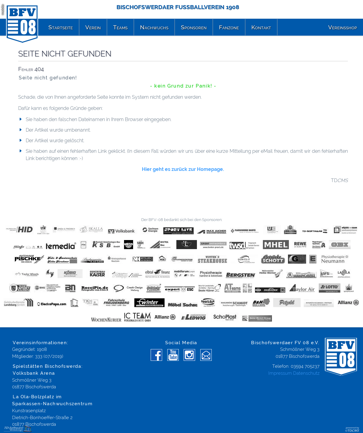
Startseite (60, 27)
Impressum (280, 373)
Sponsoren (194, 27)
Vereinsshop (342, 27)
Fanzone (229, 27)
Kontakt (261, 27)
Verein (93, 27)
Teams (120, 27)
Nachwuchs (154, 27)
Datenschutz (306, 373)
